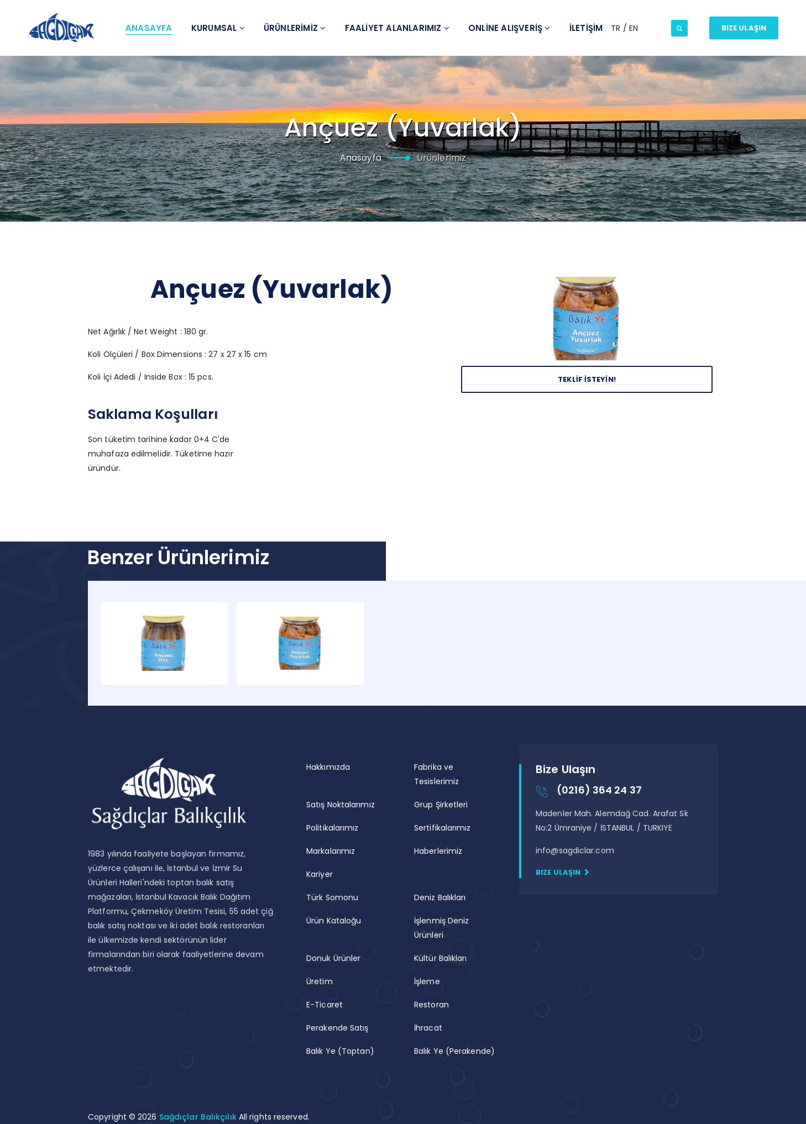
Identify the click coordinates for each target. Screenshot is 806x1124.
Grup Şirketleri (441, 804)
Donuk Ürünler (333, 958)
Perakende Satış (337, 1027)
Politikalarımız (332, 827)
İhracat (428, 1027)
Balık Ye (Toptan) (340, 1051)
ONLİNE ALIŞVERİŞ (509, 28)
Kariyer (319, 874)
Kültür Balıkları (440, 958)
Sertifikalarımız (442, 827)
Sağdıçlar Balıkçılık (199, 1116)
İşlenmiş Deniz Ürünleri (441, 928)
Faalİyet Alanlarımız (397, 28)
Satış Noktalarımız (340, 804)
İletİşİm (586, 28)
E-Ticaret (324, 1004)
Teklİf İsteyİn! (587, 379)
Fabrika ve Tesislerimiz (436, 774)
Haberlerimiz (438, 851)
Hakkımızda (328, 767)
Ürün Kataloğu (333, 920)
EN (633, 28)
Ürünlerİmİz (295, 28)
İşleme (427, 981)
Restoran (431, 1004)
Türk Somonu (332, 897)
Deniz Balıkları (440, 897)
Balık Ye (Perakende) (454, 1051)
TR (616, 28)
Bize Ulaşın (743, 28)
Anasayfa (148, 28)
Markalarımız (330, 851)
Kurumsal (218, 28)
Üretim (319, 981)
